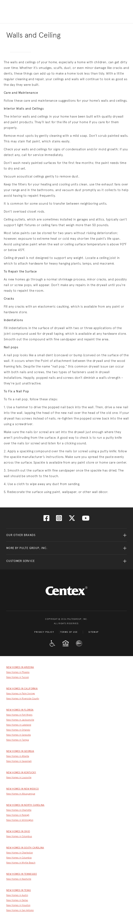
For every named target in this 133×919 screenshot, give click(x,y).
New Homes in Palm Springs (20, 693)
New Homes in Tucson (17, 677)
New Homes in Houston (18, 905)
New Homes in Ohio (18, 831)
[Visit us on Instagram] (59, 519)
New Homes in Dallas (17, 900)
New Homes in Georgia (20, 751)
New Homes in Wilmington (19, 820)
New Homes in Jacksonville (20, 720)
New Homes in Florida (19, 710)
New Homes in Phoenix (17, 672)
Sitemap (93, 632)
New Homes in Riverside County (22, 698)
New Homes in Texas (18, 890)
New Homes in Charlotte (18, 810)
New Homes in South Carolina (25, 847)
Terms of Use (69, 632)
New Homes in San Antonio (20, 910)
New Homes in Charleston (19, 852)
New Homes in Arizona (20, 667)
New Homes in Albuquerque (20, 793)
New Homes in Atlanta (17, 756)
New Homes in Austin (17, 895)
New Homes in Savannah (19, 761)
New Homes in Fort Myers (19, 715)
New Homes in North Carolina (25, 805)
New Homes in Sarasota (18, 735)
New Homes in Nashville (18, 879)
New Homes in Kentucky (21, 772)
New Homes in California (22, 688)
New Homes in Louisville (18, 777)
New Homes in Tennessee (21, 874)
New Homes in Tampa (17, 740)
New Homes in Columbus (19, 836)
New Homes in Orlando (18, 730)
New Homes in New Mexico (22, 788)
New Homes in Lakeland (18, 725)
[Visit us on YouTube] (86, 519)
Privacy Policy (44, 632)
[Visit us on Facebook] (46, 519)
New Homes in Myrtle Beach (20, 862)
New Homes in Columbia (19, 857)
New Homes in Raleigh (17, 815)
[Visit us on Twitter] (72, 519)
